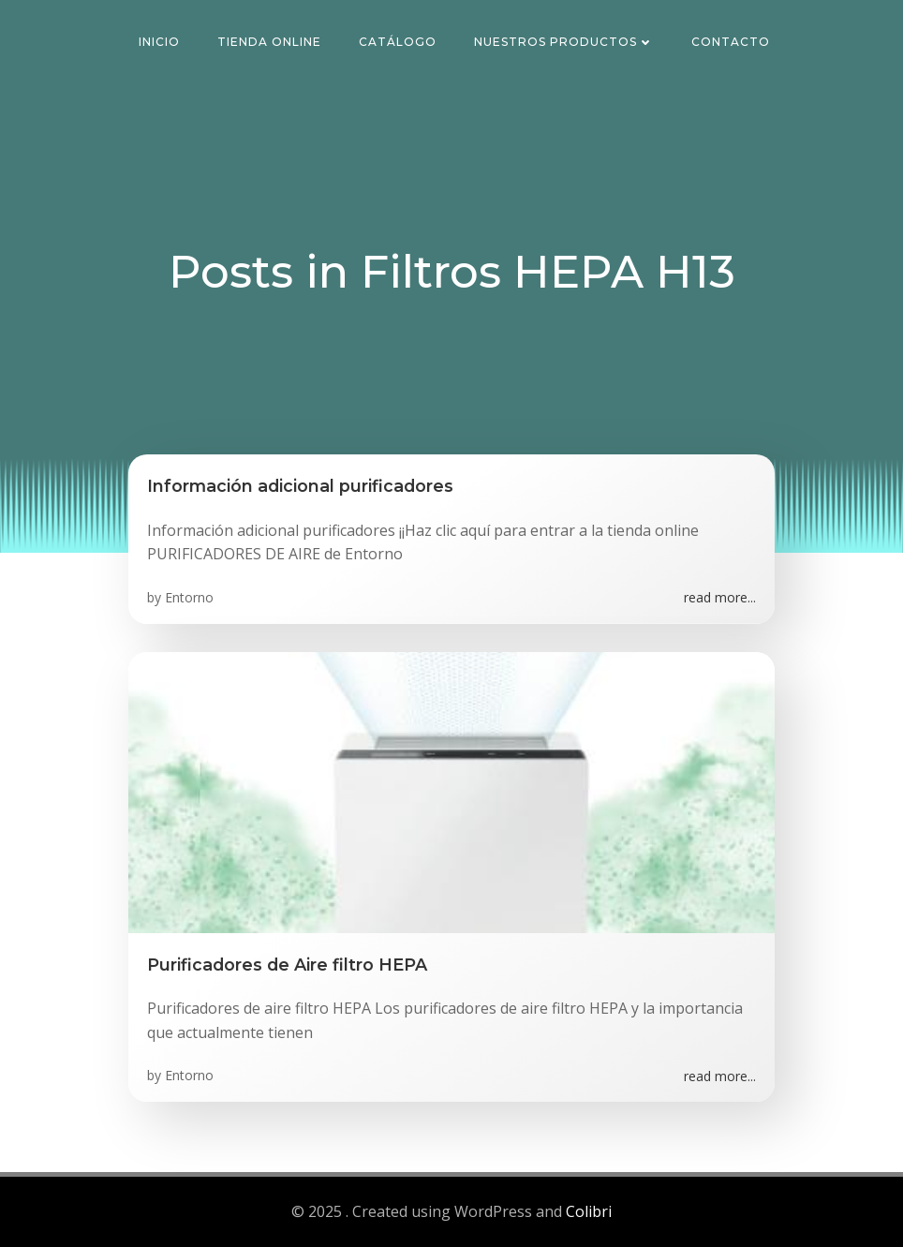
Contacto (730, 42)
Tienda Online (269, 42)
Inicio (159, 42)
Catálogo (398, 42)
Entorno (189, 597)
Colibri (589, 1211)
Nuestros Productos (564, 42)
